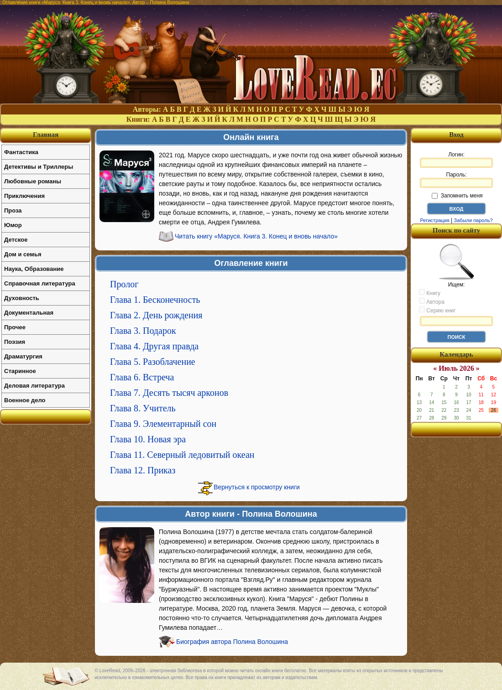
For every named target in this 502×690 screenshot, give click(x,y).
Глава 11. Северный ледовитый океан (182, 455)
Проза (13, 210)
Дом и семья (23, 254)
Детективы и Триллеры (38, 166)
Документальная (28, 312)
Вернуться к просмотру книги (257, 487)
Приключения (24, 195)
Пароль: (456, 179)
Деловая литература (34, 385)
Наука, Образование (33, 268)
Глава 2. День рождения (156, 315)
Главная (45, 134)
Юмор (13, 225)
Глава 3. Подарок (143, 331)
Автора (431, 301)
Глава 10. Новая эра (148, 439)
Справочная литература (39, 283)
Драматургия (23, 356)
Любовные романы (32, 181)
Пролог (124, 284)
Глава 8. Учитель (143, 408)
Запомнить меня (457, 195)
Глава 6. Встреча (142, 377)
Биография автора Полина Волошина (232, 641)
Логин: (456, 159)
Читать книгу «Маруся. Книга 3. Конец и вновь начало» (256, 236)
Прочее (15, 327)
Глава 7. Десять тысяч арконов (169, 393)
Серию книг (437, 310)
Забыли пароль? (473, 220)
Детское (15, 239)
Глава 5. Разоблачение (152, 362)
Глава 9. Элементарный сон (163, 424)
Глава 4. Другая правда (154, 346)
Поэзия (14, 341)
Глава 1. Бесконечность (155, 300)
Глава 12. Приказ (142, 470)
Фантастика (21, 152)
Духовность (21, 298)
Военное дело (25, 400)
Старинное (20, 371)
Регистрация (434, 220)
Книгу (429, 292)
